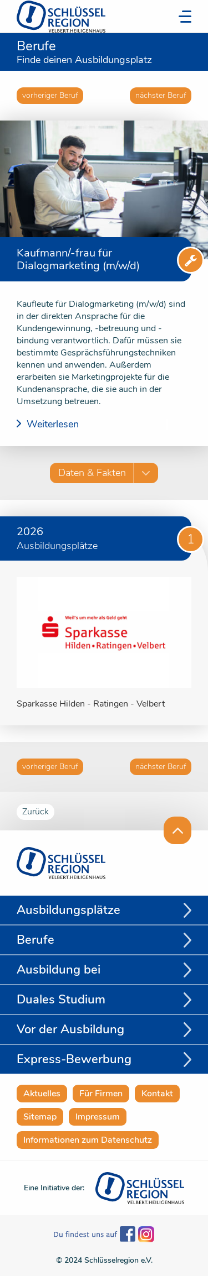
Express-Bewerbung (74, 1059)
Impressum (97, 1117)
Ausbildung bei (58, 969)
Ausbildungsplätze (68, 910)
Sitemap (40, 1117)
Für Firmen (101, 1093)
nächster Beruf (160, 95)
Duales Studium (61, 999)
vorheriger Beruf (50, 95)
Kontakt (157, 1093)
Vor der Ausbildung (70, 1029)
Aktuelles (41, 1093)
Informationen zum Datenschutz (87, 1140)
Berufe (35, 940)
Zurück (35, 812)
